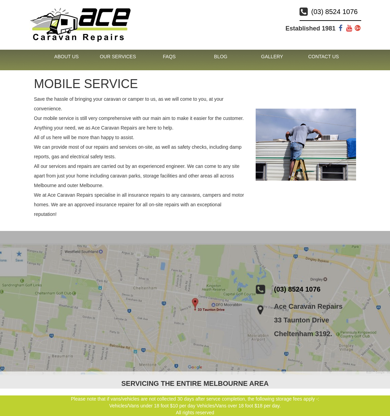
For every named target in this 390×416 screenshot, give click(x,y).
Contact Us (323, 56)
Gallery (272, 56)
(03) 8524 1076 (334, 11)
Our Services (118, 56)
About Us (66, 56)
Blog (221, 56)
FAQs (169, 56)
